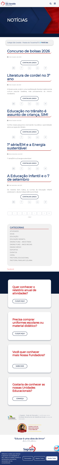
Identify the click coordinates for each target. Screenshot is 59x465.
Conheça (20, 398)
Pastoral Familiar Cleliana (21, 260)
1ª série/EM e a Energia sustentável (19, 158)
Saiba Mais (20, 366)
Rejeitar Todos (40, 458)
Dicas (12, 234)
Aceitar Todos (52, 458)
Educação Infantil (17, 239)
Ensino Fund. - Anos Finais (20, 242)
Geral (12, 255)
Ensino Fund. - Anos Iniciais (21, 244)
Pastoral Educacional (19, 258)
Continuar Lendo (29, 63)
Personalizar (28, 458)
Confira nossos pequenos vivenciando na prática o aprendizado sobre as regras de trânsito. (29, 126)
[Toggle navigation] (55, 3)
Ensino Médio (15, 247)
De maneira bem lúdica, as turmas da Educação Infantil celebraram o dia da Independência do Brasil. (29, 191)
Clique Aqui (20, 301)
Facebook (10, 269)
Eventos (13, 252)
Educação (14, 236)
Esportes (14, 250)
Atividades (14, 231)
